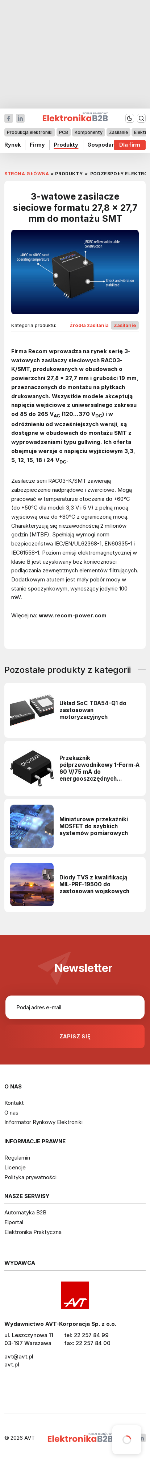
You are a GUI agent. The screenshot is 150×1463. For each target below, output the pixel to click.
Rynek (12, 145)
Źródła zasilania (89, 325)
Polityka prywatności (30, 1177)
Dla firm (129, 145)
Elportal (13, 1222)
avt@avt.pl (18, 1356)
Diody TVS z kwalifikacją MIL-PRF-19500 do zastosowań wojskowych (94, 884)
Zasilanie (118, 132)
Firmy (37, 145)
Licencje (15, 1167)
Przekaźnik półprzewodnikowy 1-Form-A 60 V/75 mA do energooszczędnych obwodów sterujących (99, 768)
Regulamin (17, 1157)
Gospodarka (103, 145)
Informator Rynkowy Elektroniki (43, 1122)
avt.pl (11, 1364)
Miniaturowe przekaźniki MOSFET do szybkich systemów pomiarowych (93, 826)
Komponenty (89, 132)
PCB (63, 132)
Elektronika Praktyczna (33, 1232)
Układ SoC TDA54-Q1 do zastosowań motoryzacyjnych (92, 710)
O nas (11, 1112)
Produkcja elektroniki (30, 132)
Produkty (66, 145)
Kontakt (14, 1102)
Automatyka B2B (25, 1212)
